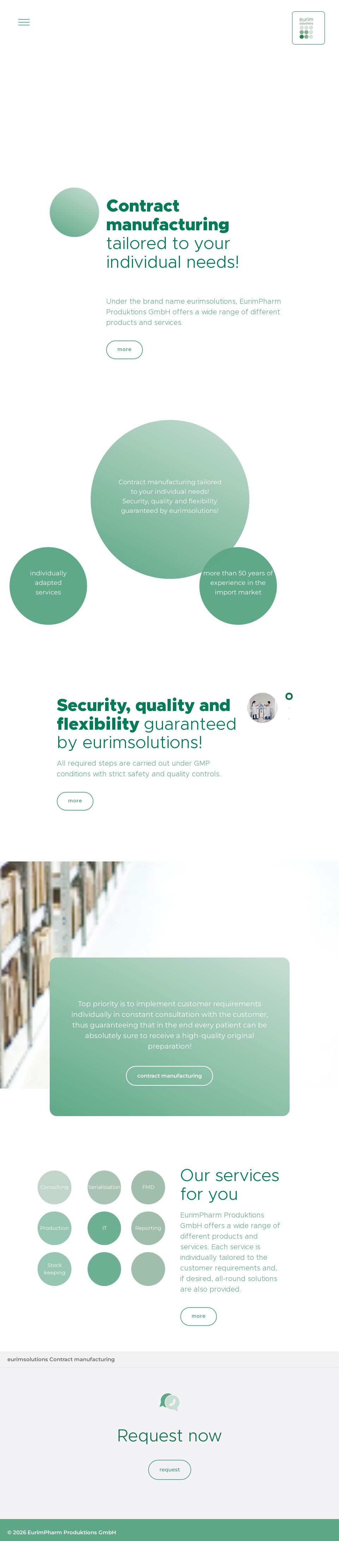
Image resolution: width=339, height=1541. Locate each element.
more (124, 349)
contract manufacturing (169, 1075)
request (169, 1469)
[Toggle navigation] (24, 22)
